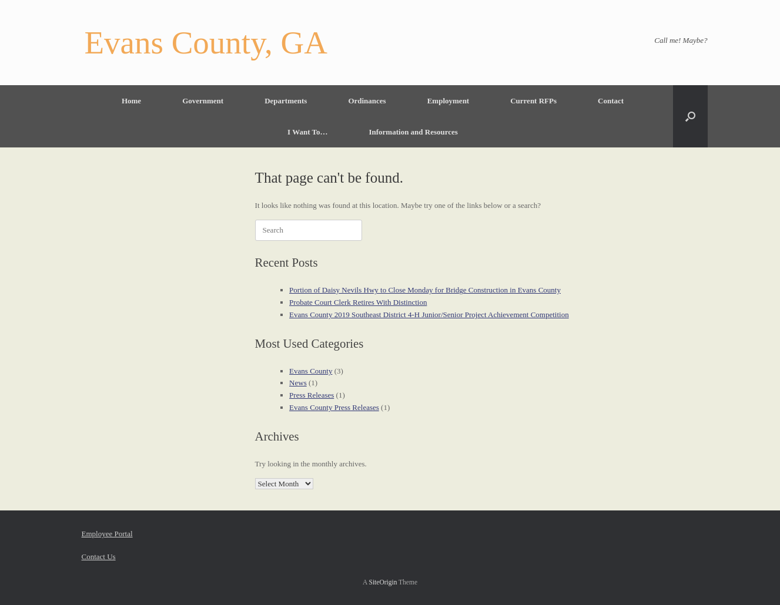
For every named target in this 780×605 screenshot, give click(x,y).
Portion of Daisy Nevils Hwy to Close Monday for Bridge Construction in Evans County (425, 289)
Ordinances (367, 100)
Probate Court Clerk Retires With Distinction (358, 302)
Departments (286, 100)
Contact (611, 100)
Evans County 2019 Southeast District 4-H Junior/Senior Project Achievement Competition (429, 314)
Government (202, 100)
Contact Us (99, 556)
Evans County (310, 371)
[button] (690, 116)
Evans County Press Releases (334, 407)
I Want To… (307, 131)
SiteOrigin (383, 582)
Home (131, 100)
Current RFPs (533, 100)
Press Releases (311, 395)
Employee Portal (107, 533)
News (298, 382)
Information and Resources (413, 131)
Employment (448, 100)
